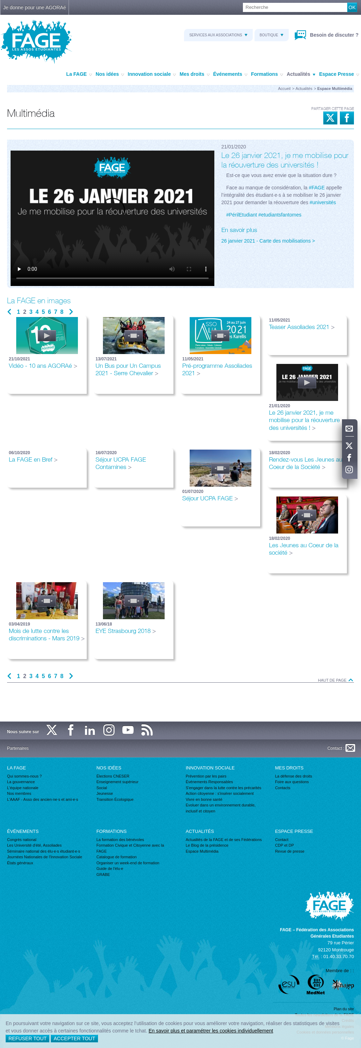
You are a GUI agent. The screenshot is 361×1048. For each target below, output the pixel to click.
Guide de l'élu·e (109, 868)
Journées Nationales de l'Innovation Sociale (44, 857)
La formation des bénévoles (120, 839)
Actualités (301, 74)
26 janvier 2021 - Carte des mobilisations (266, 241)
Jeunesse (104, 793)
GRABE (103, 874)
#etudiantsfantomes (279, 215)
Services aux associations (218, 35)
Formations (267, 74)
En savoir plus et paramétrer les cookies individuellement (210, 1031)
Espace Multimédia (202, 851)
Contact (281, 839)
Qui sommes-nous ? (24, 776)
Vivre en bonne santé (204, 799)
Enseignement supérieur (117, 782)
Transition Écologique (114, 799)
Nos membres (19, 793)
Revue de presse (289, 851)
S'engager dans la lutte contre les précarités (223, 788)
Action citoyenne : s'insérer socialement (220, 793)
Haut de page (336, 680)
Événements (230, 74)
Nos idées (110, 74)
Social (101, 788)
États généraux (20, 863)
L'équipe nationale (22, 788)
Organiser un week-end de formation (127, 863)
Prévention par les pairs (206, 776)
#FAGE (317, 187)
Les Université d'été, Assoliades (34, 845)
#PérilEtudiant (241, 215)
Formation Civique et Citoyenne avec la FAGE (130, 848)
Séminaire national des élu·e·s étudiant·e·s (43, 851)
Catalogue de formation (116, 857)
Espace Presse (339, 74)
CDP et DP (284, 845)
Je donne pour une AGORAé (34, 7)
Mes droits (194, 74)
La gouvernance (21, 782)
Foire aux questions (292, 782)
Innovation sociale (152, 74)
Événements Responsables (209, 782)
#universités (323, 202)
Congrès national (21, 839)
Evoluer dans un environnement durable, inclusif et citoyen (221, 808)
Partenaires (18, 748)
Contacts (282, 788)
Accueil (284, 88)
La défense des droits (293, 776)
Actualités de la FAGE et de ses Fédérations (224, 839)
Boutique (271, 35)
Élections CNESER (112, 776)
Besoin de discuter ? (333, 35)
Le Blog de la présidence (207, 845)
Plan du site (344, 1009)
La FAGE (79, 74)
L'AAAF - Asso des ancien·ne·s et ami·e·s (42, 799)
